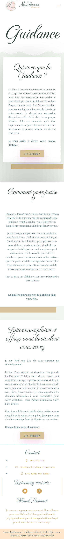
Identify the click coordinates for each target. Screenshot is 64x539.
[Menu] (58, 6)
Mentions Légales (18, 535)
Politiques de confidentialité (41, 535)
